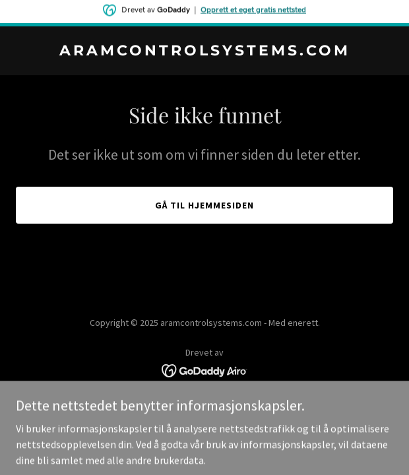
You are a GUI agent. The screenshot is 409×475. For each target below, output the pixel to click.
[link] (204, 51)
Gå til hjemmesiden (204, 205)
